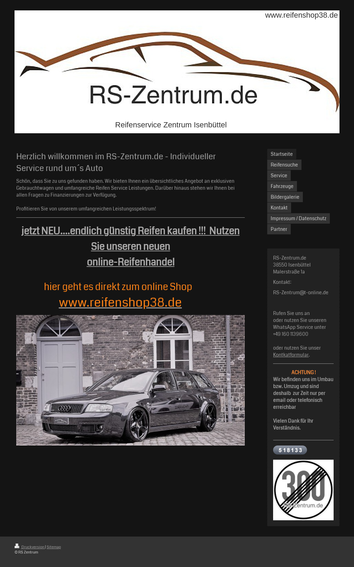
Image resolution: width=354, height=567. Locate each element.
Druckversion (30, 547)
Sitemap (54, 547)
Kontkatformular (291, 354)
